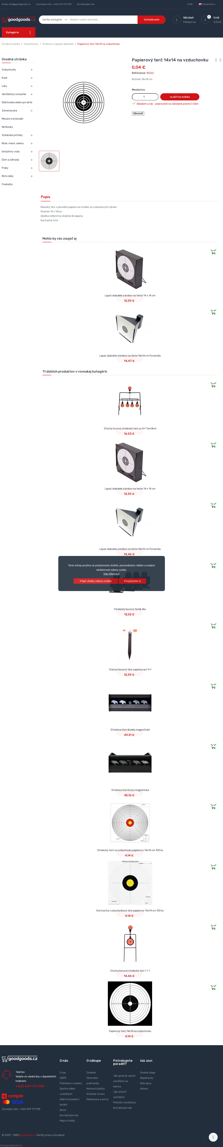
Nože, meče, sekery (13, 143)
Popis (45, 197)
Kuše (4, 77)
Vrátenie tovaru (96, 1094)
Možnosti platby (96, 1088)
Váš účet (146, 1060)
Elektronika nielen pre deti (16, 102)
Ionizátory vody (11, 151)
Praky (5, 167)
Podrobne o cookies (71, 1083)
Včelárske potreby (12, 135)
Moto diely (8, 176)
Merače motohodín (12, 118)
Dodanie (91, 1072)
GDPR (63, 1078)
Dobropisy (145, 1083)
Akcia (63, 1110)
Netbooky (7, 127)
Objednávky (146, 1078)
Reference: (139, 73)
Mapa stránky (67, 1120)
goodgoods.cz (28, 1135)
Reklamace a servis (98, 1099)
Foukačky (7, 184)
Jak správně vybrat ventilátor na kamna (124, 1081)
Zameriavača (9, 110)
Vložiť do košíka (180, 97)
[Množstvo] (145, 96)
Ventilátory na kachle (14, 94)
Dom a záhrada (10, 159)
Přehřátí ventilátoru (124, 1102)
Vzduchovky (9, 69)
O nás (63, 1072)
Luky (4, 86)
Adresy (144, 1088)
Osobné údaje (147, 1072)
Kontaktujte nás (86, 4)
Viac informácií (111, 573)
